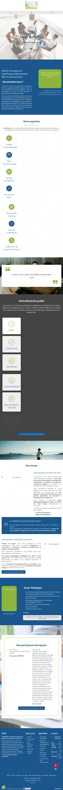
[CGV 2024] (32, 782)
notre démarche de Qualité (47, 501)
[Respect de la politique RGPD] (32, 778)
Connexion (58, 788)
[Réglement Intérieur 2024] (32, 780)
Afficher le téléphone (58, 737)
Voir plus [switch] (26, 612)
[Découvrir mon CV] (9, 614)
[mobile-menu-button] (52, 12)
